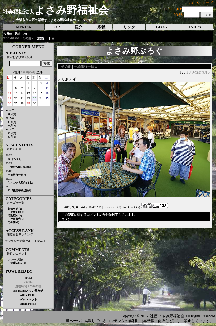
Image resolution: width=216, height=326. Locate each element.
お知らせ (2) (15, 208)
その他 (26, 38)
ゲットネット (28, 299)
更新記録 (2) (17, 212)
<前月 (16, 72)
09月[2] (12, 122)
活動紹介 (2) (15, 215)
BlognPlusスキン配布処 (28, 290)
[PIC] (28, 277)
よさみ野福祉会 (56, 10)
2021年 (10, 110)
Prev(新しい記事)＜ (73, 60)
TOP (6, 38)
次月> (40, 72)
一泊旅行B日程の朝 (19, 167)
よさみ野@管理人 (198, 72)
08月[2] (12, 125)
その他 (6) (13, 222)
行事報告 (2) (17, 218)
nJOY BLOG (28, 294)
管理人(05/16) (18, 262)
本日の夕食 (14, 159)
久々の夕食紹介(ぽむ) (20, 182)
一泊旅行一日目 (17, 174)
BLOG (15, 38)
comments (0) (112, 207)
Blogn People (28, 303)
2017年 (10, 118)
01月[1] (12, 114)
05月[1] (12, 136)
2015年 (10, 129)
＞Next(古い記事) (109, 60)
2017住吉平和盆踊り (19, 190)
